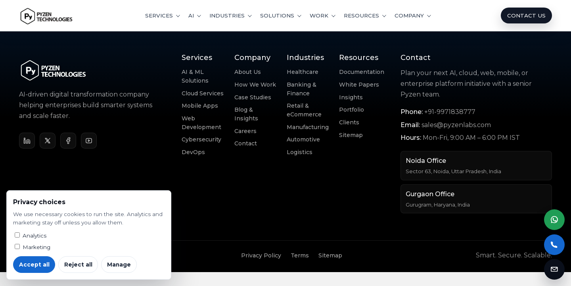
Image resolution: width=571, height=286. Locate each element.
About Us (247, 71)
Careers (245, 131)
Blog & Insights (246, 114)
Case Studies (252, 97)
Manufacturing (308, 127)
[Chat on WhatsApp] (554, 219)
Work (319, 15)
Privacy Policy (261, 255)
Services (159, 15)
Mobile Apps (200, 105)
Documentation (361, 71)
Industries (227, 15)
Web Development (201, 123)
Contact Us (526, 15)
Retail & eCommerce (304, 110)
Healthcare (302, 71)
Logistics (299, 152)
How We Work (255, 84)
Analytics (30, 235)
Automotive (303, 139)
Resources (361, 15)
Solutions (277, 15)
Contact (245, 143)
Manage (119, 264)
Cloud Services (203, 93)
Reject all (78, 264)
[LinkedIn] (27, 141)
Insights (351, 97)
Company (409, 15)
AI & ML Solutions (195, 76)
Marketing (32, 247)
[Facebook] (68, 141)
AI (191, 15)
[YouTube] (89, 141)
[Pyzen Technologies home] (46, 15)
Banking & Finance (301, 89)
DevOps (193, 152)
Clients (349, 122)
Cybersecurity (201, 139)
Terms (300, 255)
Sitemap (351, 135)
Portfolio (351, 109)
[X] (48, 141)
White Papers (359, 84)
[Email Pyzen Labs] (554, 269)
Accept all (34, 264)
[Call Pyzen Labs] (554, 244)
